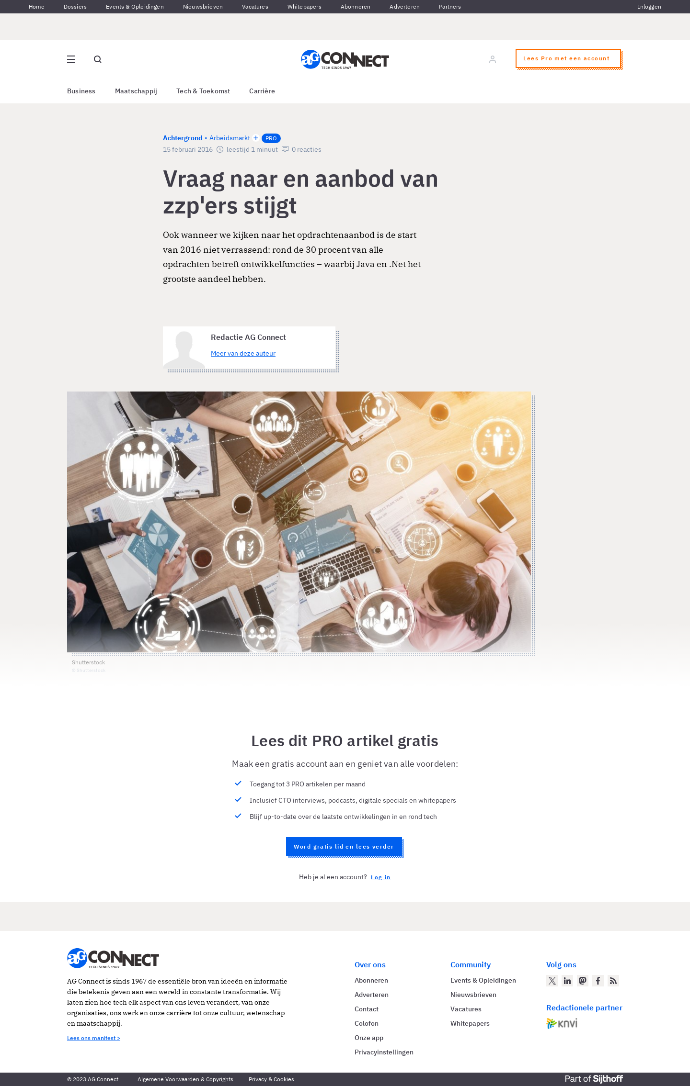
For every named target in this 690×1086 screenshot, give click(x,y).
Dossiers (75, 6)
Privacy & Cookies (271, 1079)
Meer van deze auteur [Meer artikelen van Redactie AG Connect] (243, 353)
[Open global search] (98, 59)
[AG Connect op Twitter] (552, 980)
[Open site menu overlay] (71, 59)
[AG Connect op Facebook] (598, 980)
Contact (367, 1009)
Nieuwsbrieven (203, 6)
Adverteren (405, 6)
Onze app (369, 1037)
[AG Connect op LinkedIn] (567, 980)
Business (81, 91)
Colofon (367, 1023)
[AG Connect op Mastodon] (582, 980)
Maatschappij (136, 91)
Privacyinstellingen (384, 1052)
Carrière (262, 91)
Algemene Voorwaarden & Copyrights (185, 1079)
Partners (450, 6)
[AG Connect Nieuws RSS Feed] (613, 980)
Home (37, 6)
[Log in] (492, 59)
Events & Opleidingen (135, 6)
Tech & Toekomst (203, 91)
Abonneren (356, 6)
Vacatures (255, 6)
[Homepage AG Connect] (345, 59)
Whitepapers (305, 6)
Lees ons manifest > (93, 1037)
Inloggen (649, 6)
